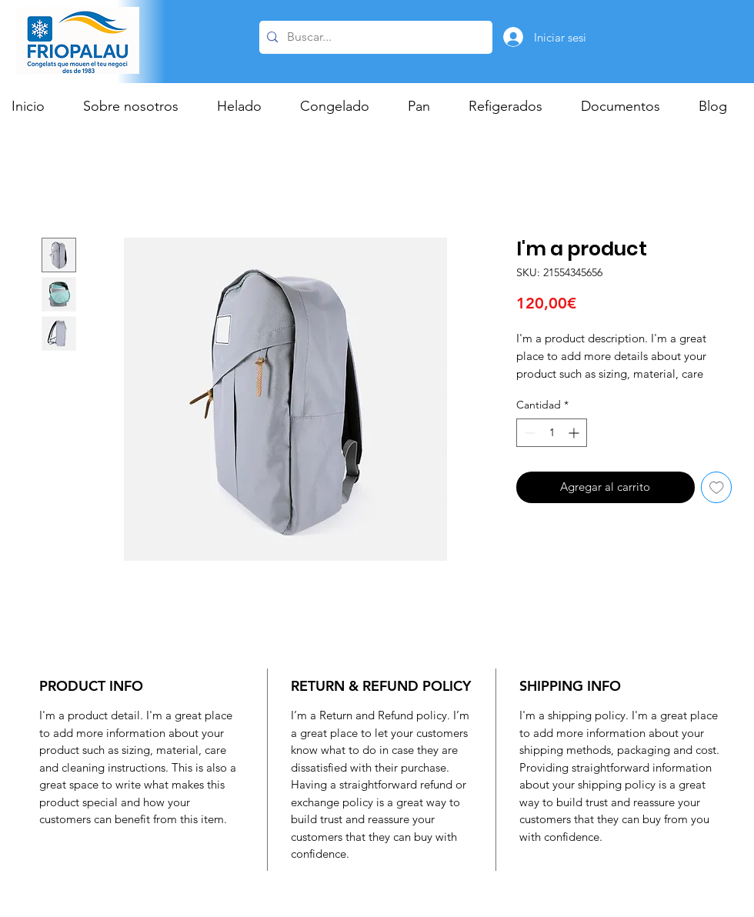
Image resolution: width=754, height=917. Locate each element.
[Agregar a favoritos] (716, 487)
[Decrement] (528, 432)
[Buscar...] (373, 37)
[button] (247, 106)
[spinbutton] (552, 432)
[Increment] (575, 432)
